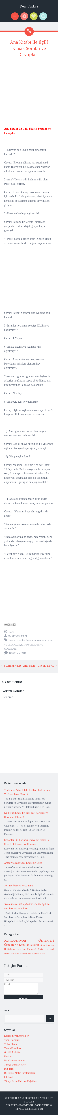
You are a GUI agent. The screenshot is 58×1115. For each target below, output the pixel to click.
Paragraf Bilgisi (35, 949)
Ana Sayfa (29, 665)
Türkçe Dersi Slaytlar (18, 953)
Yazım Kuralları (12, 1048)
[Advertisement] (29, 89)
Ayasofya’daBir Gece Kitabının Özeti (23, 862)
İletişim (8, 1056)
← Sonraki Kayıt (11, 665)
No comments (17, 653)
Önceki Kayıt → (47, 665)
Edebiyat (34, 944)
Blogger (29, 1101)
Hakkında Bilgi (17, 636)
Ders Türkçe (29, 6)
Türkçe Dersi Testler (15, 1064)
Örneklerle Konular (16, 944)
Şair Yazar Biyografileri (37, 953)
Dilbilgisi (8, 1068)
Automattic (24, 1105)
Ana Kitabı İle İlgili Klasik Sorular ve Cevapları (29, 48)
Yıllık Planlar (11, 1043)
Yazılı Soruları (12, 1039)
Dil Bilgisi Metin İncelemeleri (19, 1072)
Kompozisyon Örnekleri (29, 940)
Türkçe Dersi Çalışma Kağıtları (20, 1081)
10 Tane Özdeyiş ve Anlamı (18, 885)
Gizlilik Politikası (13, 1052)
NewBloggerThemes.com (29, 1109)
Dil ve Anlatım (47, 945)
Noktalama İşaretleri (15, 949)
